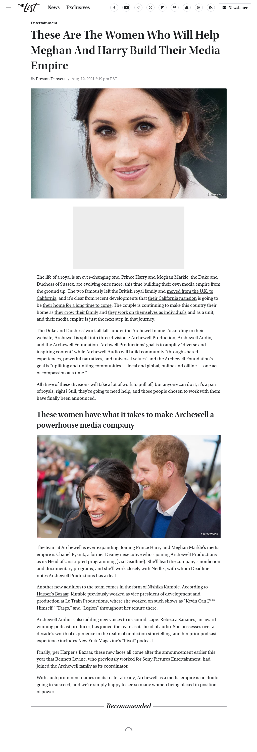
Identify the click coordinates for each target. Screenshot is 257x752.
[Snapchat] (187, 8)
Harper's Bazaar (52, 594)
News (54, 8)
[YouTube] (126, 8)
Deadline (134, 561)
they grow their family (76, 312)
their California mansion (172, 298)
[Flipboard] (163, 8)
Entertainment (44, 23)
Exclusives (78, 8)
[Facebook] (114, 8)
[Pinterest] (175, 8)
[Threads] (199, 8)
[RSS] (211, 8)
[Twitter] (150, 8)
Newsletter (235, 7)
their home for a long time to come (77, 305)
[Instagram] (138, 8)
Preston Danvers (50, 78)
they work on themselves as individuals (147, 312)
